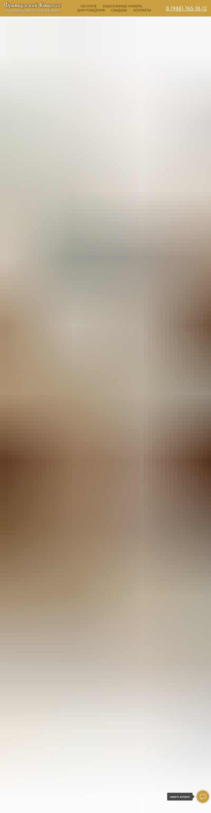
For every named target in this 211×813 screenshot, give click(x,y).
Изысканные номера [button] (122, 6)
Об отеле (89, 6)
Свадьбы (119, 10)
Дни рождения (91, 10)
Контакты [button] (142, 10)
